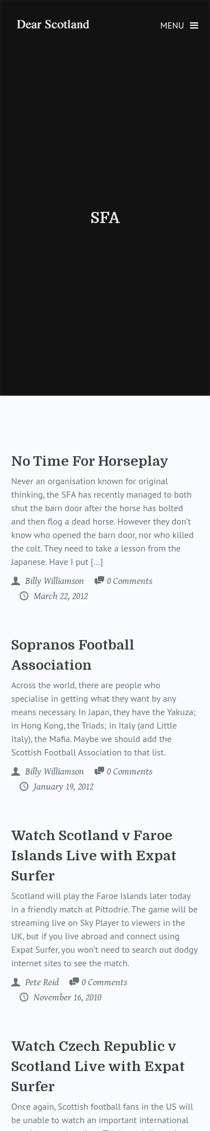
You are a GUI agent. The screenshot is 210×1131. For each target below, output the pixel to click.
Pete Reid (41, 982)
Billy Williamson (53, 581)
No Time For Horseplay (90, 461)
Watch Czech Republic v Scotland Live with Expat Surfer (98, 1067)
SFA (105, 218)
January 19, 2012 (62, 786)
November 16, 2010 (66, 997)
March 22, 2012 (59, 596)
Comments (129, 581)
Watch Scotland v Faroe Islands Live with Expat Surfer (93, 856)
